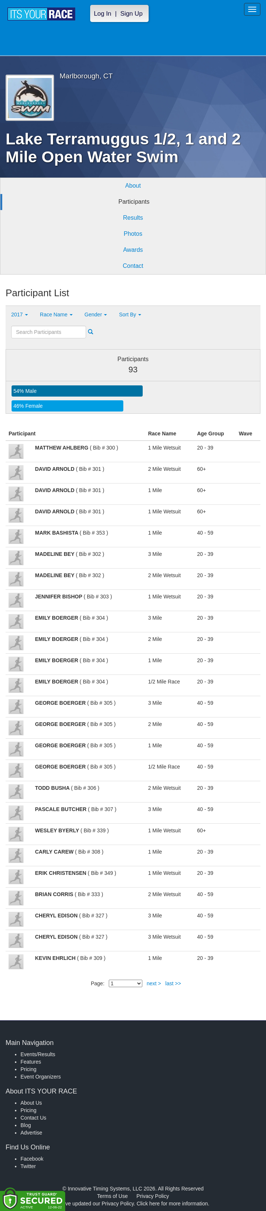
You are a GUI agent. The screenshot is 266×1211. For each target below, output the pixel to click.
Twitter (28, 1166)
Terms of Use (112, 1196)
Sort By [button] (130, 314)
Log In (102, 13)
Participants (134, 201)
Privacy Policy (152, 1196)
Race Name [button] (56, 314)
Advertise (31, 1133)
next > (154, 983)
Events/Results (37, 1054)
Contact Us (33, 1118)
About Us (31, 1103)
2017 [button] (19, 314)
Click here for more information (172, 1204)
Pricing (28, 1069)
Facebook (31, 1159)
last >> (173, 983)
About (133, 185)
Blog (25, 1125)
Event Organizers (40, 1077)
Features (30, 1062)
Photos (133, 234)
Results (133, 218)
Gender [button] (96, 314)
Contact (133, 266)
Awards (133, 250)
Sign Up (131, 13)
